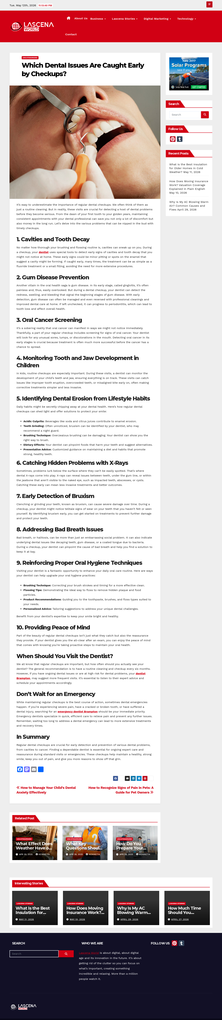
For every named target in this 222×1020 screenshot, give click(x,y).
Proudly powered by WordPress (27, 1012)
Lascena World (89, 939)
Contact (205, 19)
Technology (186, 20)
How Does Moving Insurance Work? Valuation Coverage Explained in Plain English (188, 171)
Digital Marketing (161, 20)
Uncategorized (30, 44)
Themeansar (74, 1012)
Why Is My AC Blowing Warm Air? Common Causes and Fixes (188, 192)
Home (144, 1012)
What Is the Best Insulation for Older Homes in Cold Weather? (188, 154)
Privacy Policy (205, 1012)
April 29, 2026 (129, 906)
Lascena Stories (132, 20)
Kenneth (43, 841)
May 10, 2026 (77, 906)
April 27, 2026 (180, 906)
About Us (92, 19)
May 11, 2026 (26, 906)
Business (109, 20)
